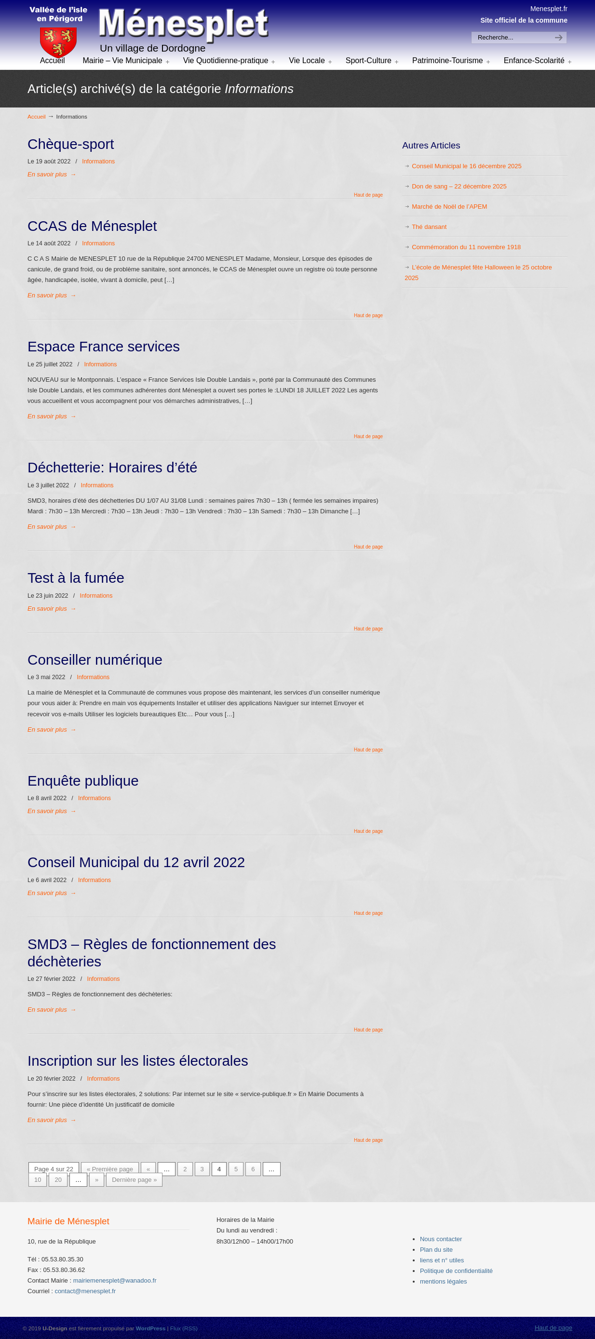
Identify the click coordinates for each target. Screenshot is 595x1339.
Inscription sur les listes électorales (137, 1061)
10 (37, 1179)
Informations (98, 161)
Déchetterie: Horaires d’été (112, 467)
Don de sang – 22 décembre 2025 (459, 186)
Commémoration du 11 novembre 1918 (466, 247)
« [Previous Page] (148, 1169)
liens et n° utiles (442, 1260)
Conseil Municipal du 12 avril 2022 (136, 862)
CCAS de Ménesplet (92, 226)
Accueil (36, 116)
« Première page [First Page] (110, 1169)
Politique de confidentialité (456, 1270)
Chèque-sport (70, 144)
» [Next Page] (96, 1179)
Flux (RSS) (184, 1328)
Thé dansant (429, 226)
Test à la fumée (75, 578)
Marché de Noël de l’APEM (449, 206)
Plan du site (436, 1249)
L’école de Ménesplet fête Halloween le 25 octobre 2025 (478, 272)
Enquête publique (83, 781)
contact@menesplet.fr (85, 1291)
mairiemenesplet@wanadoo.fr (115, 1280)
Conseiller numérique (94, 660)
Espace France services (103, 346)
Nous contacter (441, 1239)
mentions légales (443, 1281)
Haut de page (368, 195)
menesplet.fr (148, 33)
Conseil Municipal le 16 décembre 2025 (467, 166)
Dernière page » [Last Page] (134, 1179)
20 (57, 1179)
